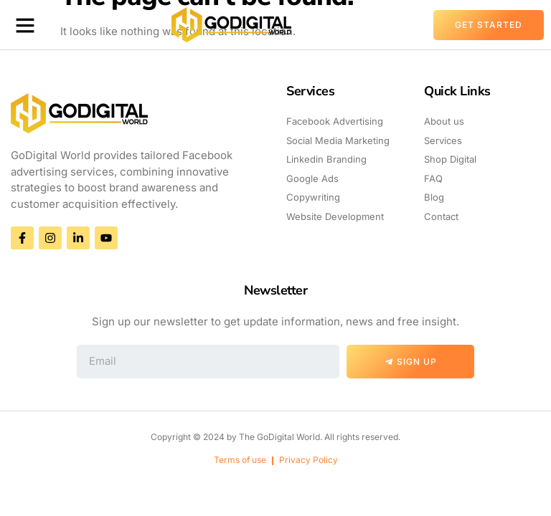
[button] (25, 25)
